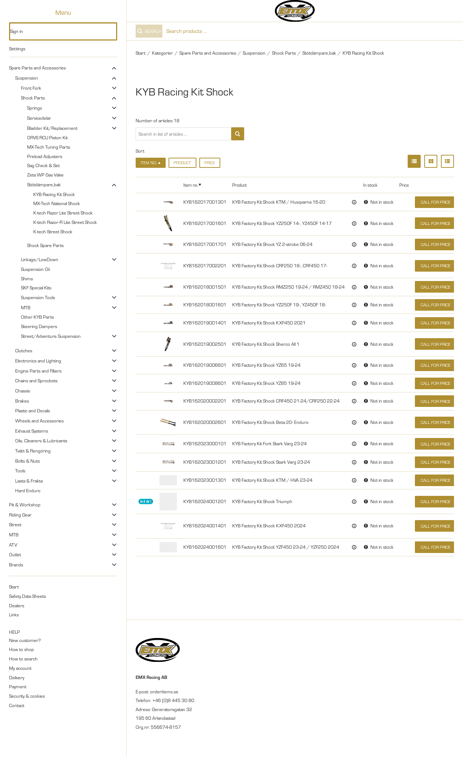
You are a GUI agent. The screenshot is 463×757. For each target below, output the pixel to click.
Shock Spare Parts (45, 245)
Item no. (190, 185)
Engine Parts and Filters (38, 371)
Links (14, 614)
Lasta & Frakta (29, 481)
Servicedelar (39, 118)
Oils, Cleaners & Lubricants (41, 440)
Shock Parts (33, 98)
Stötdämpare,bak (44, 184)
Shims (27, 278)
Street (15, 524)
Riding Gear (20, 515)
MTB (25, 307)
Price (209, 162)
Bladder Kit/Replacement (52, 128)
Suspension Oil (35, 269)
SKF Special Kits (36, 287)
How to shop (21, 649)
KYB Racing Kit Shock (54, 194)
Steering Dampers (39, 326)
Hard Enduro (28, 490)
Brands (16, 564)
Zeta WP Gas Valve (45, 175)
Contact (16, 705)
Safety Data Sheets (27, 596)
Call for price (435, 202)
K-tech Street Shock (52, 231)
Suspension (26, 78)
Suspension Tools (38, 297)
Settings (17, 48)
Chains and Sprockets (36, 380)
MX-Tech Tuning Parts (48, 147)
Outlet (15, 554)
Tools (20, 470)
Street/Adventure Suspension (51, 336)
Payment (17, 686)
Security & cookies (27, 696)
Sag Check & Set (43, 165)
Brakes (22, 401)
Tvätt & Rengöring (33, 451)
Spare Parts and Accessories (37, 68)
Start (14, 587)
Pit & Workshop (25, 504)
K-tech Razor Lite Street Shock (63, 213)
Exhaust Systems (31, 431)
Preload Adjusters (44, 156)
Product (182, 162)
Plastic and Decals (32, 410)
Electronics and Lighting (38, 360)
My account (20, 668)
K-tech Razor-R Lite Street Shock (65, 222)
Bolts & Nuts (27, 461)
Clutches (23, 350)
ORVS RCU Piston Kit (47, 137)
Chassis (22, 391)
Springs (34, 108)
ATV (13, 545)
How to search (23, 659)
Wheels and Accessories (39, 421)
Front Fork (31, 88)
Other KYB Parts (37, 317)
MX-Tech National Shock (56, 203)
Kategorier (162, 53)
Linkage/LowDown (39, 259)
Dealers (16, 605)
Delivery (16, 677)
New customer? (25, 640)
